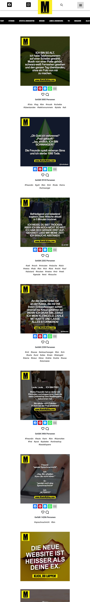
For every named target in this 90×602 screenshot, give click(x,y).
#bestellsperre (45, 444)
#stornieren (45, 361)
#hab (33, 268)
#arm (44, 438)
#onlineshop (55, 441)
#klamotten (59, 438)
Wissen (42, 21)
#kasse (34, 352)
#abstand (30, 271)
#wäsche (53, 265)
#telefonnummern (45, 107)
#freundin (29, 185)
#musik (49, 104)
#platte (58, 107)
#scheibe (58, 104)
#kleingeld (58, 355)
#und (36, 355)
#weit (61, 271)
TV (69, 21)
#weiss (26, 268)
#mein (49, 355)
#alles (42, 355)
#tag (36, 104)
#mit (27, 352)
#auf (64, 268)
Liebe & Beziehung (56, 21)
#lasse (64, 358)
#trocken (39, 271)
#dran (41, 358)
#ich (49, 185)
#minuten (43, 265)
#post (36, 441)
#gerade (36, 274)
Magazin (77, 21)
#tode (55, 185)
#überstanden (29, 107)
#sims (62, 185)
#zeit (28, 265)
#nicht (57, 268)
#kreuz (34, 358)
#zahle (56, 358)
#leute (38, 438)
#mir (55, 271)
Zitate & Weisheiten (26, 21)
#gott (37, 185)
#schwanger (44, 188)
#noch (34, 265)
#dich (61, 265)
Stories (11, 21)
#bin (42, 104)
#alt (64, 107)
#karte (29, 355)
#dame (26, 358)
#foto (30, 104)
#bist (51, 268)
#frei (30, 441)
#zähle (48, 358)
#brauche (52, 274)
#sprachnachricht (42, 522)
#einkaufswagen (46, 352)
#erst (44, 274)
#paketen (45, 441)
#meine (48, 271)
